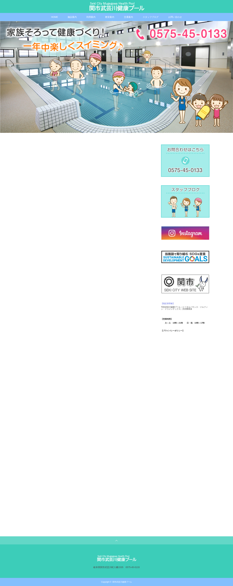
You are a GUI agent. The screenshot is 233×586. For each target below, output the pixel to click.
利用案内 (90, 17)
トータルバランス (190, 307)
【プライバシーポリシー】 (172, 331)
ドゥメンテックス (172, 309)
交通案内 (128, 17)
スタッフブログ (151, 17)
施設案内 (72, 17)
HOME (54, 17)
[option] (116, 77)
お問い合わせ (175, 17)
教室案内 (109, 17)
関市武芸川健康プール (122, 582)
